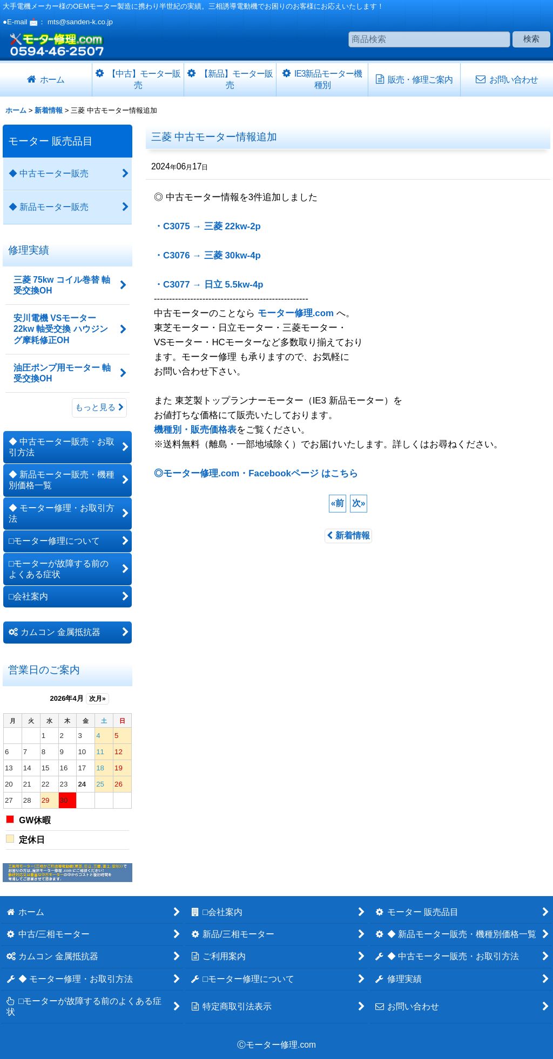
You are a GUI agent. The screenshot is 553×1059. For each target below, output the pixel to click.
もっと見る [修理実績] (99, 407)
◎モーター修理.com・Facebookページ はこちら (256, 473)
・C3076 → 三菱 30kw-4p (207, 255)
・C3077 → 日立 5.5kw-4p (209, 284)
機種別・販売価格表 (195, 430)
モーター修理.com (296, 313)
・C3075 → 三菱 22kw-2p (207, 226)
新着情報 (348, 535)
